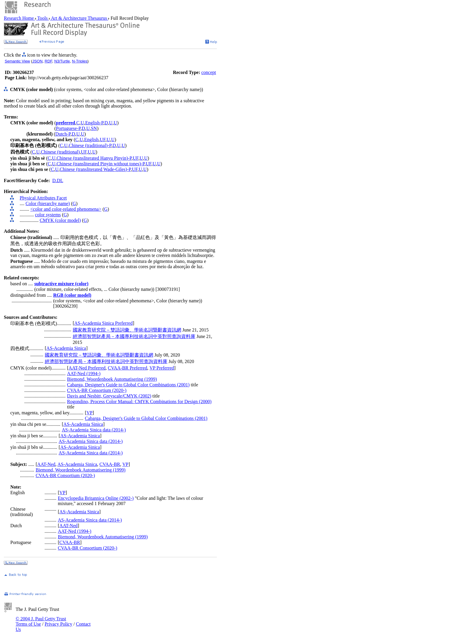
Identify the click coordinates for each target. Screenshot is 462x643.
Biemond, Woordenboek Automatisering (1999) (112, 379)
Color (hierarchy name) (48, 203)
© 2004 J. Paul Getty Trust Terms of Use (41, 621)
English (91, 139)
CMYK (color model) (60, 220)
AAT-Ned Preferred (87, 367)
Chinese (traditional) (60, 151)
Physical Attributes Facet (43, 197)
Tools (42, 18)
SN (94, 128)
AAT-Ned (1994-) (84, 373)
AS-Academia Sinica (66, 348)
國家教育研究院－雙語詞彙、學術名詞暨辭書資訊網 (127, 329)
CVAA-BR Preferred (127, 367)
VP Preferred (161, 367)
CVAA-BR (110, 464)
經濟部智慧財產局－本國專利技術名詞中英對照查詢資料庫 (134, 336)
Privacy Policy (58, 623)
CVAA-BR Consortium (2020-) (97, 390)
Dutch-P (63, 133)
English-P (94, 122)
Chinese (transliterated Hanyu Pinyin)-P (94, 158)
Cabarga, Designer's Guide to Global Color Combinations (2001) (128, 384)
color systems (48, 214)
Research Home (19, 18)
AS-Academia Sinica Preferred (103, 323)
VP (89, 412)
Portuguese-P (68, 128)
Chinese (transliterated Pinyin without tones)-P (101, 163)
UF (102, 139)
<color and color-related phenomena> (65, 209)
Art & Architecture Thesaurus (79, 18)
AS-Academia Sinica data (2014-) (94, 429)
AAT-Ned (46, 464)
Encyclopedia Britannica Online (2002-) (95, 498)
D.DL (57, 180)
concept (208, 72)
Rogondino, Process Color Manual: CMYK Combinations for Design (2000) (139, 401)
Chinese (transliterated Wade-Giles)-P (95, 169)
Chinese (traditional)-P (90, 145)
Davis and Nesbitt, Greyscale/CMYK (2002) (109, 395)
